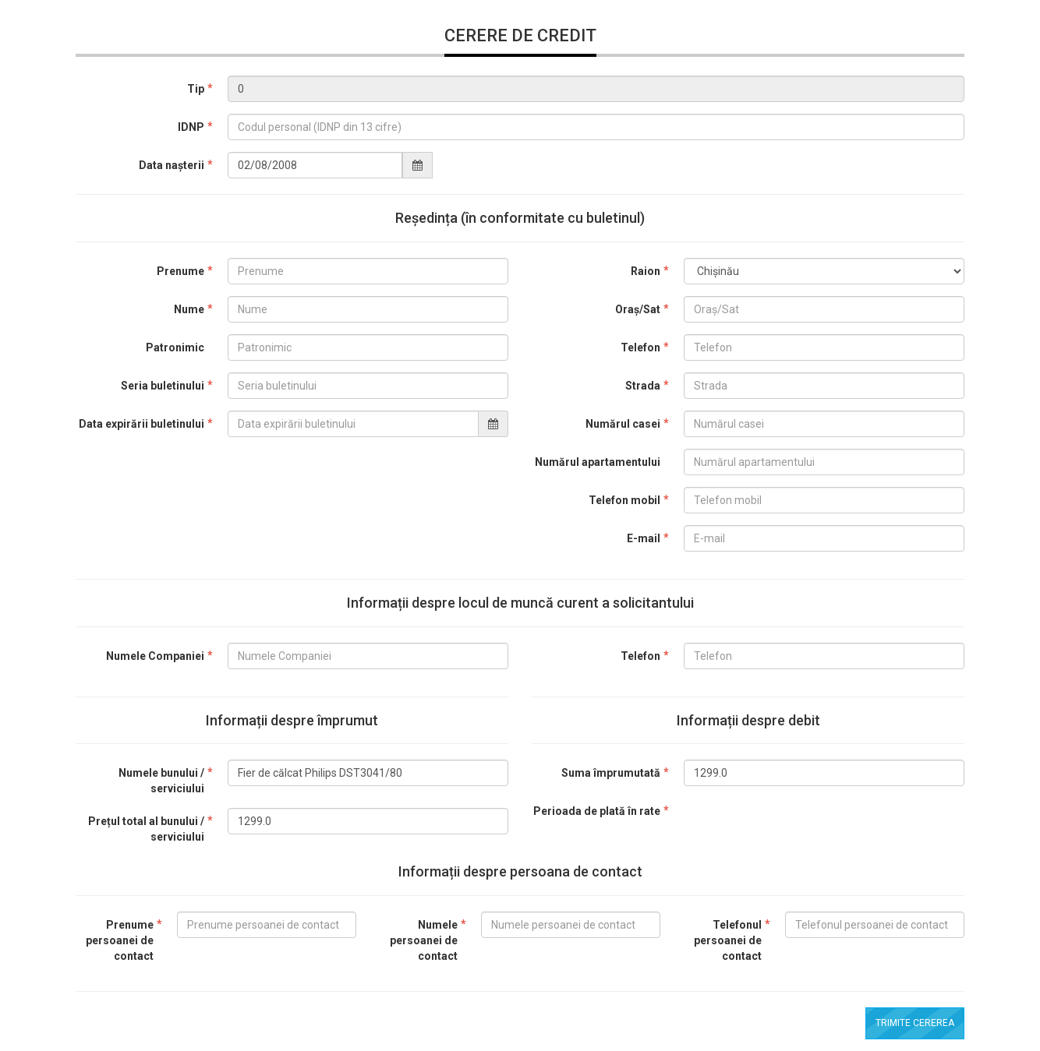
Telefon (640, 347)
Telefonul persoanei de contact (728, 940)
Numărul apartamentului (597, 462)
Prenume (180, 271)
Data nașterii (171, 165)
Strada (642, 385)
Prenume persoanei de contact (120, 940)
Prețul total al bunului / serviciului (146, 829)
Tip (195, 89)
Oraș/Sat (637, 309)
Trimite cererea (915, 1022)
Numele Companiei (155, 656)
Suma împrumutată (610, 773)
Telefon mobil (624, 500)
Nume (189, 309)
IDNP (191, 127)
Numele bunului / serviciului (161, 781)
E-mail (643, 538)
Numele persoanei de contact (424, 940)
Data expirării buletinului (141, 424)
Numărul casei (622, 424)
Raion (645, 271)
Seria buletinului (162, 385)
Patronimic (175, 347)
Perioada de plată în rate (596, 811)
